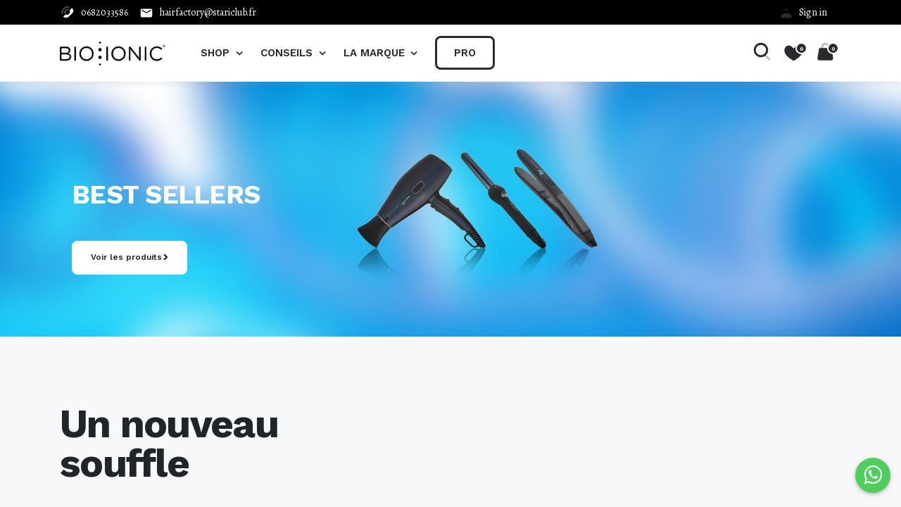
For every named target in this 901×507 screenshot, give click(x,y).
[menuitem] (465, 53)
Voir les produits (126, 257)
